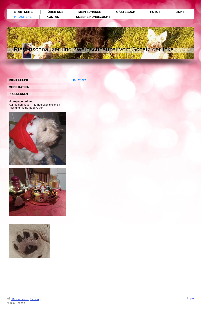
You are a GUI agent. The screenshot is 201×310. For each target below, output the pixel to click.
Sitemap (35, 299)
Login (190, 298)
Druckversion (18, 299)
